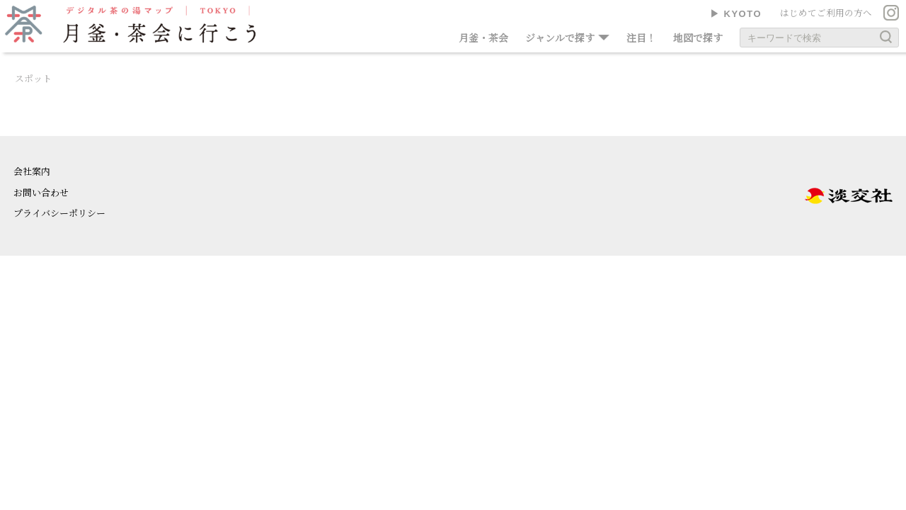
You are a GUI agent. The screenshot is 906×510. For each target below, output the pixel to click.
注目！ (641, 37)
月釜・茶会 (483, 37)
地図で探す (698, 37)
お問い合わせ (41, 192)
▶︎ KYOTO (736, 13)
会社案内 (31, 171)
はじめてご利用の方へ (826, 12)
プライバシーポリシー (59, 213)
